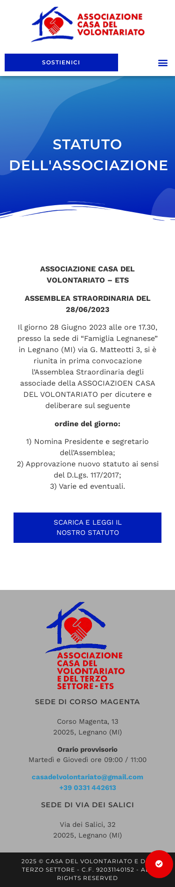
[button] (162, 62)
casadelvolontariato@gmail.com (87, 777)
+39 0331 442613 (87, 787)
